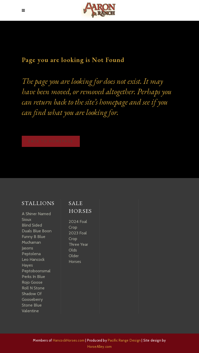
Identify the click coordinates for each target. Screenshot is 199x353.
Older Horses (75, 258)
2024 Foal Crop (78, 224)
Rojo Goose (32, 282)
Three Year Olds (78, 247)
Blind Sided (32, 225)
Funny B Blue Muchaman (33, 239)
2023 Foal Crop (78, 235)
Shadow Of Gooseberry (32, 296)
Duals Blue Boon (37, 230)
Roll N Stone (33, 288)
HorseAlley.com (99, 346)
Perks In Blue (33, 276)
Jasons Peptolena (31, 251)
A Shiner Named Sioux (36, 216)
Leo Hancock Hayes (33, 262)
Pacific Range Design (124, 340)
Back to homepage (50, 141)
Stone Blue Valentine (32, 308)
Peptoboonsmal (36, 270)
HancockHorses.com (68, 340)
